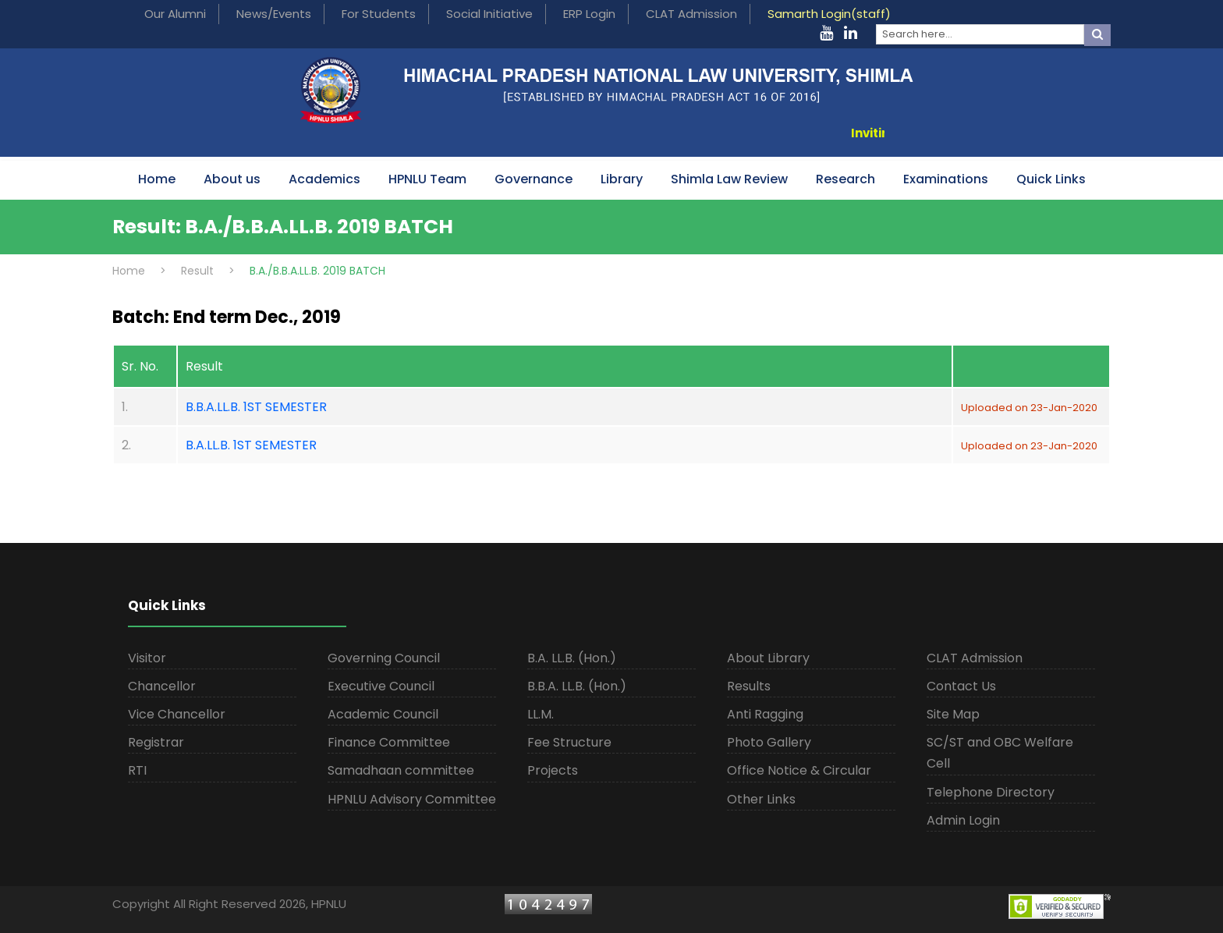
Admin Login (963, 820)
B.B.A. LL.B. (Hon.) (576, 686)
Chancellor (162, 686)
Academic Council (383, 714)
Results (749, 686)
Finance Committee (389, 742)
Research (845, 179)
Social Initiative (489, 13)
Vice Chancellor (176, 714)
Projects (552, 770)
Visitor (147, 658)
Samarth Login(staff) (829, 13)
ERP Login (589, 13)
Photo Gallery (769, 742)
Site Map (953, 714)
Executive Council (381, 686)
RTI (137, 770)
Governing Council (384, 658)
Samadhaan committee (401, 770)
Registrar (156, 742)
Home (156, 179)
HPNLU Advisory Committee (412, 799)
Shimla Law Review (729, 179)
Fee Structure (569, 742)
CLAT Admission (691, 13)
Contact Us (961, 686)
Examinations (945, 179)
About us (232, 179)
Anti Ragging (765, 714)
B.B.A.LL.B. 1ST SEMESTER (256, 407)
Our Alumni (175, 13)
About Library (768, 658)
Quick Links (1051, 179)
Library (622, 179)
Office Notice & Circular (799, 770)
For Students (379, 13)
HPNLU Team (427, 179)
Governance (534, 179)
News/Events (273, 13)
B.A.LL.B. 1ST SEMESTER (251, 445)
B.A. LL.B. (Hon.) (571, 658)
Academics (324, 179)
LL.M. (540, 714)
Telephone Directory (991, 792)
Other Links (761, 799)
